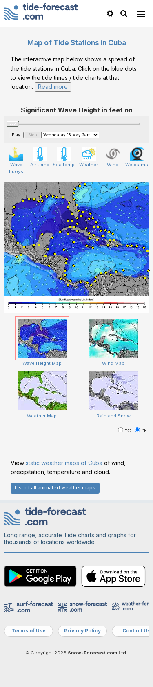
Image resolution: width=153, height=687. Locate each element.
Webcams (136, 157)
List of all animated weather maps (55, 488)
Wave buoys (16, 160)
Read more (53, 86)
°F (141, 431)
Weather (88, 157)
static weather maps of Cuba (64, 462)
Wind (113, 157)
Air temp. (40, 157)
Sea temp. (64, 157)
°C (125, 431)
